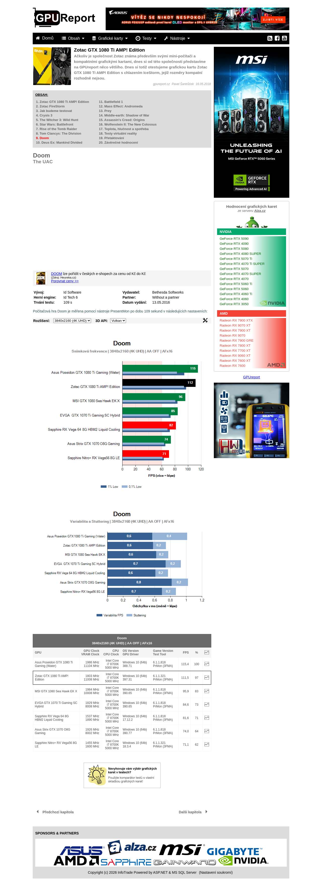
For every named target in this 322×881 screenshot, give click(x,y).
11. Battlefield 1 (111, 102)
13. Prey (105, 111)
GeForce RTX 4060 (234, 299)
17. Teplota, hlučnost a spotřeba (124, 129)
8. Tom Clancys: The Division (58, 133)
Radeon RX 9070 (232, 335)
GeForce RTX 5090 (234, 239)
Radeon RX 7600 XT (235, 361)
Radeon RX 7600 (232, 366)
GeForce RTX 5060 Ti (236, 284)
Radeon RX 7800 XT (235, 345)
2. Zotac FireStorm (50, 106)
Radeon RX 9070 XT (235, 325)
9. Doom (42, 138)
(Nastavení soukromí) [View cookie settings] (216, 872)
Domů (45, 38)
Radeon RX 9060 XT (235, 355)
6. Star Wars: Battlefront (54, 124)
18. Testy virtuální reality (118, 133)
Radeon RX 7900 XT (235, 330)
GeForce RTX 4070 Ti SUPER (242, 264)
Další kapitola (190, 812)
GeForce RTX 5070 (234, 269)
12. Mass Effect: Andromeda (121, 106)
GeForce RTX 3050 (234, 304)
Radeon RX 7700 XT (235, 350)
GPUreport (251, 377)
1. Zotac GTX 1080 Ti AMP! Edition (62, 102)
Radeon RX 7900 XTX (236, 320)
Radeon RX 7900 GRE (237, 340)
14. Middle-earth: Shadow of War (124, 115)
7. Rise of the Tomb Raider (56, 129)
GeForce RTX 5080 (234, 249)
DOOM (56, 274)
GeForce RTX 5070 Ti (236, 259)
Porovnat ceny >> (65, 281)
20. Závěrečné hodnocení (118, 142)
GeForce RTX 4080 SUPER (240, 254)
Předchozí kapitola (58, 812)
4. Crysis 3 (44, 115)
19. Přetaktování (111, 138)
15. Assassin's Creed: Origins (122, 120)
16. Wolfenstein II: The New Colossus (127, 124)
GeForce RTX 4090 (234, 244)
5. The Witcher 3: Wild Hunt (57, 120)
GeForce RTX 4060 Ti (236, 294)
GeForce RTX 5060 (234, 289)
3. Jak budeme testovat (54, 111)
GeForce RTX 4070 (234, 279)
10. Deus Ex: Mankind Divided (59, 142)
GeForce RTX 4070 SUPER (240, 274)
